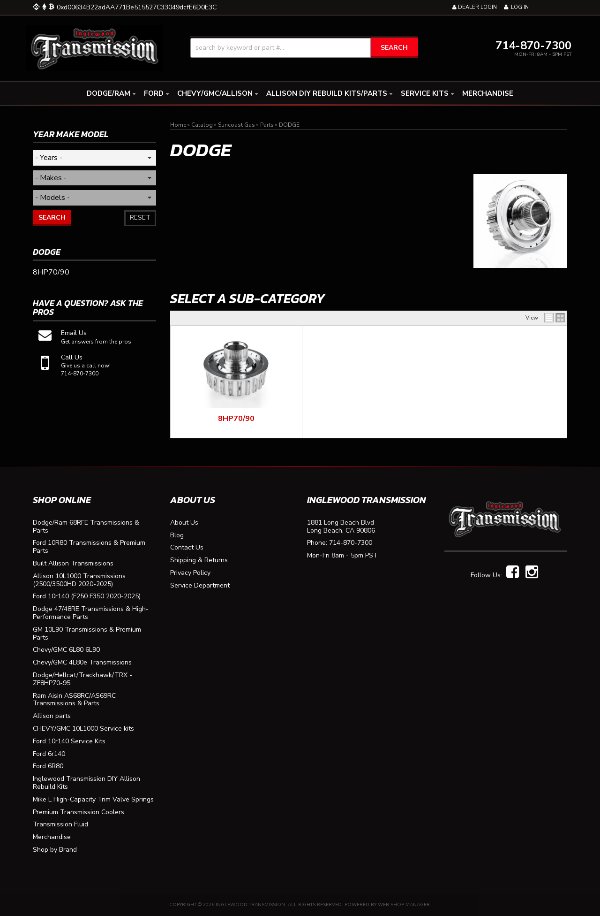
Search (52, 217)
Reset (140, 217)
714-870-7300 (350, 543)
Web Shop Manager (404, 904)
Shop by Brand (55, 850)
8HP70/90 (236, 418)
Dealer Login (474, 7)
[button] (304, 48)
